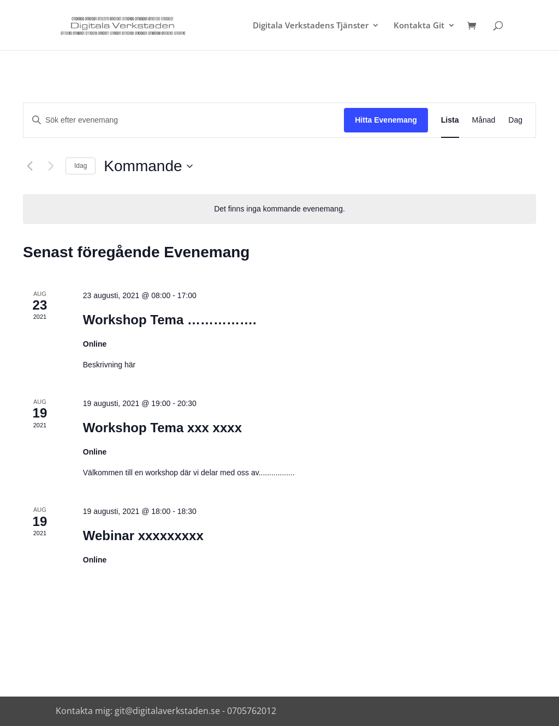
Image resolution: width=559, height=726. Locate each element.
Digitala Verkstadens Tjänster (310, 26)
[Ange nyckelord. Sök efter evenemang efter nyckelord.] (183, 120)
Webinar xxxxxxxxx (143, 535)
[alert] (279, 209)
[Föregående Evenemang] (29, 166)
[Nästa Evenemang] (50, 166)
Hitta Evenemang (386, 120)
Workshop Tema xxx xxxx (162, 427)
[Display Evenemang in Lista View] (450, 120)
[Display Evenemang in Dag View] (515, 120)
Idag (80, 166)
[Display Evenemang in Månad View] (484, 120)
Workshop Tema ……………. (170, 319)
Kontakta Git (419, 26)
